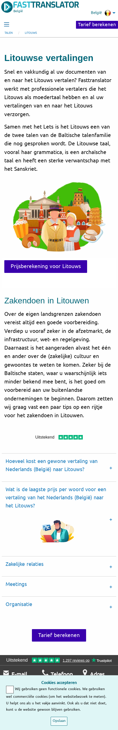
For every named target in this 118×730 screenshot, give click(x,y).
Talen (9, 33)
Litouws (31, 33)
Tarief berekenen (97, 24)
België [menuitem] (101, 13)
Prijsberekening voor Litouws (46, 266)
